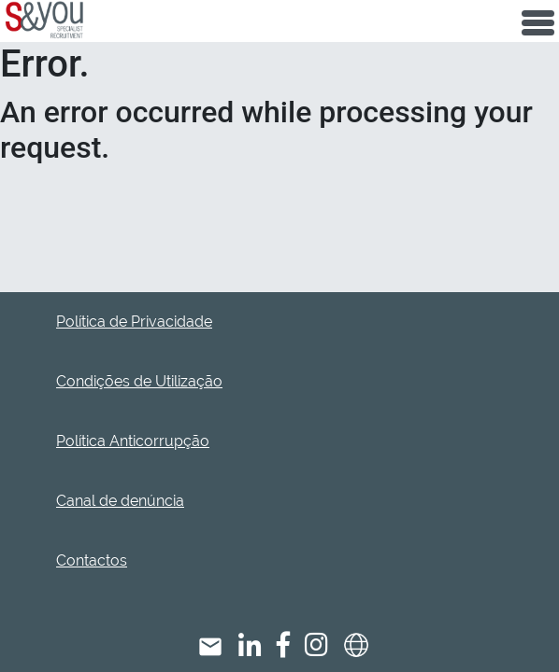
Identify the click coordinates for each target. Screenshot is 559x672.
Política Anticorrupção (132, 441)
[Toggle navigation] (538, 21)
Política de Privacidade (134, 321)
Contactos (91, 560)
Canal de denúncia (120, 501)
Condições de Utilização (139, 381)
